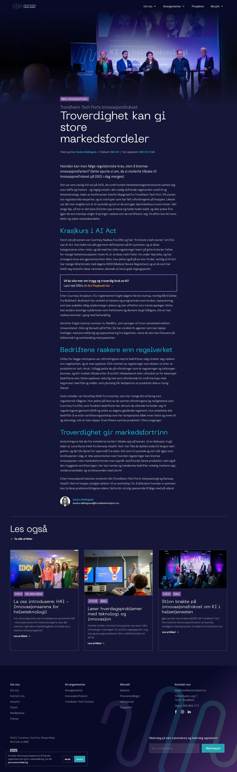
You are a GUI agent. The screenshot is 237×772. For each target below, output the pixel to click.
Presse (14, 718)
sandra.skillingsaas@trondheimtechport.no (96, 503)
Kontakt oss (17, 696)
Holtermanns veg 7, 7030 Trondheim (186, 698)
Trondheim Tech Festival (79, 701)
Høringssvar (127, 701)
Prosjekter (198, 6)
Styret (14, 707)
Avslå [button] (67, 759)
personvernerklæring (18, 762)
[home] (24, 6)
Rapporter (126, 707)
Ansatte (15, 701)
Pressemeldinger (130, 696)
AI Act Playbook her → (99, 285)
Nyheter (125, 690)
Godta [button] (79, 759)
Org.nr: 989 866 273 (187, 705)
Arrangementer (74, 690)
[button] (150, 6)
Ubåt (26, 742)
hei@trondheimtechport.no (190, 690)
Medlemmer (17, 713)
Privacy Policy (48, 738)
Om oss (14, 690)
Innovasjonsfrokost (76, 696)
